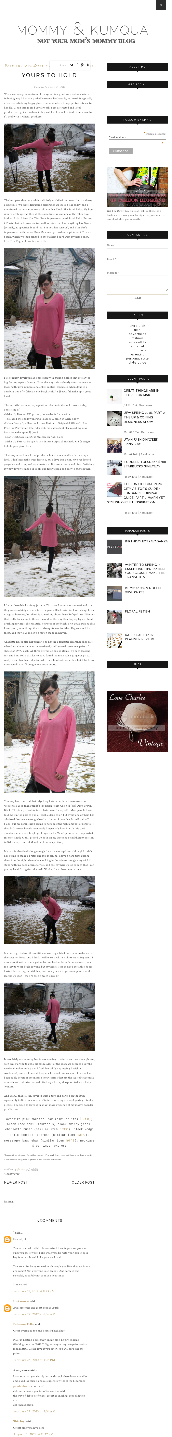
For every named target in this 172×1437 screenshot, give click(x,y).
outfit (41, 65)
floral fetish (137, 610)
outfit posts (137, 350)
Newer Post (16, 1176)
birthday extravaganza (146, 541)
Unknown (19, 1292)
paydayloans (20, 1371)
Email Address (136, 137)
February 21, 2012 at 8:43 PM (30, 1283)
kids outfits (137, 342)
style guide (137, 362)
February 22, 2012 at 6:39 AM (31, 1304)
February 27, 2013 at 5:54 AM (31, 1395)
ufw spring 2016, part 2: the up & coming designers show (145, 417)
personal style (138, 358)
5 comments (11, 1167)
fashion (13, 65)
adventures (137, 333)
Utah (138, 329)
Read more (146, 405)
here (84, 1116)
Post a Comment (19, 1425)
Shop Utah (137, 325)
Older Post (83, 1176)
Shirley (18, 1404)
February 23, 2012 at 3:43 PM (30, 1347)
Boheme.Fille (21, 1312)
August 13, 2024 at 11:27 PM (30, 1416)
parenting (137, 354)
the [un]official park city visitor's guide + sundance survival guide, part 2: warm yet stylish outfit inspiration (136, 493)
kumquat (137, 346)
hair (27, 65)
